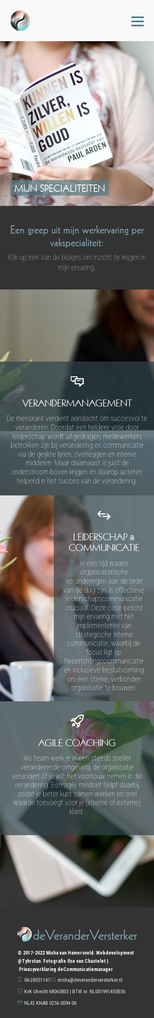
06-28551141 (37, 980)
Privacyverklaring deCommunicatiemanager (66, 969)
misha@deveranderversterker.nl (89, 980)
